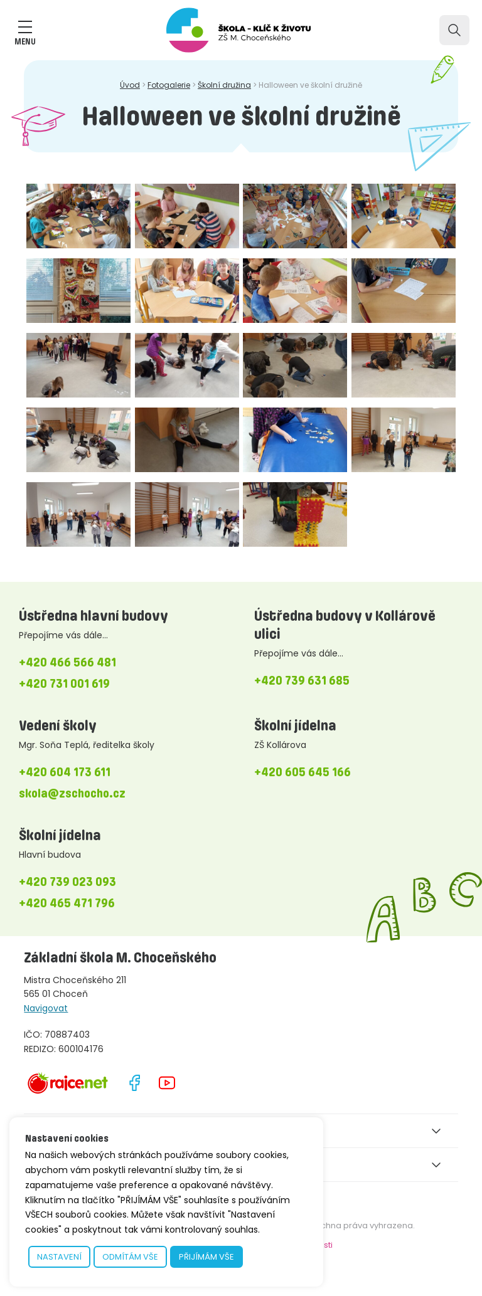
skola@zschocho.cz (72, 793)
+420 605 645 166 (302, 772)
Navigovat (46, 1008)
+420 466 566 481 (67, 662)
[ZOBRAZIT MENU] (25, 27)
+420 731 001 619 (64, 683)
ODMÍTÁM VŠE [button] (130, 1257)
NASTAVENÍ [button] (59, 1257)
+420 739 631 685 (302, 680)
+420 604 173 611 (64, 772)
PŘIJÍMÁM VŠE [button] (206, 1257)
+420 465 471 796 (67, 903)
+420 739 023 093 (67, 881)
